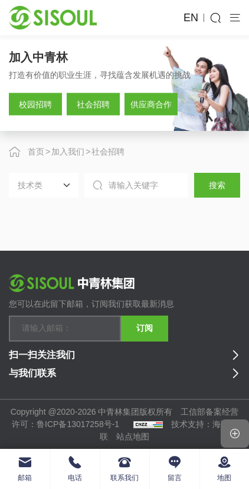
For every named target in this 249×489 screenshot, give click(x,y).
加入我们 (67, 151)
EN (191, 18)
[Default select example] (43, 185)
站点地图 (132, 436)
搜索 (217, 185)
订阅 (144, 328)
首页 (36, 151)
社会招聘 (108, 151)
